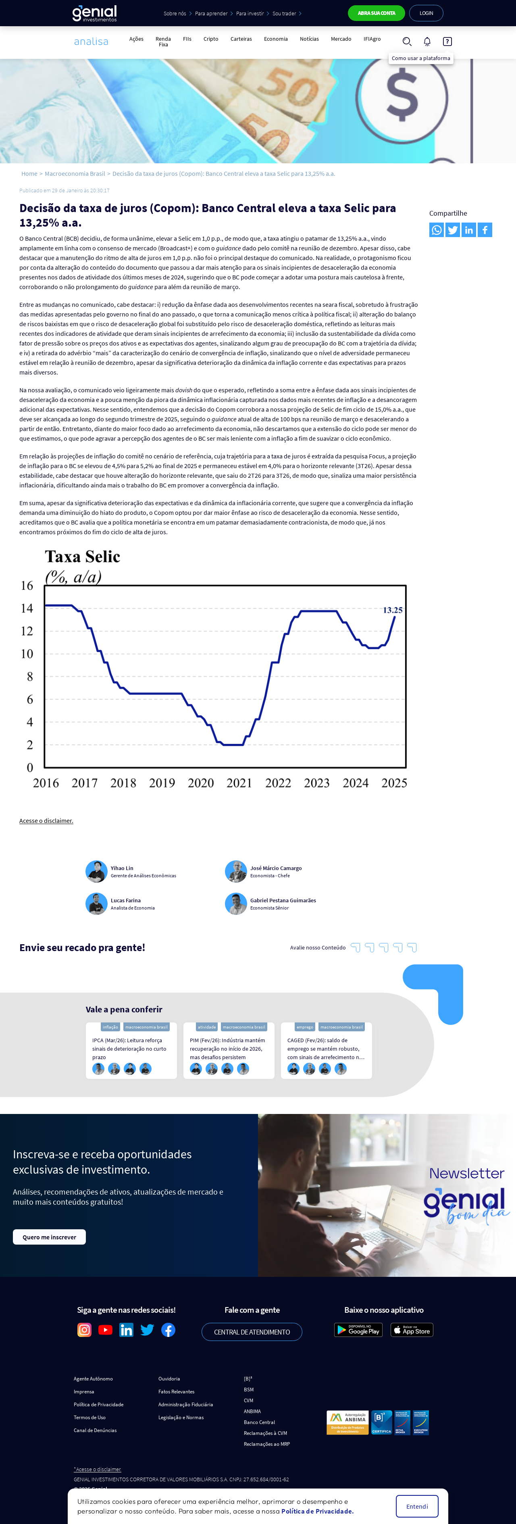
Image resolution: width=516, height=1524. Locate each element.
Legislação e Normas (181, 1417)
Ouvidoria (169, 1378)
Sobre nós (175, 13)
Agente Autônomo (93, 1378)
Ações (136, 38)
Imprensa (84, 1391)
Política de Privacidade (98, 1404)
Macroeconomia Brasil (75, 173)
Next (384, 1051)
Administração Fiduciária (185, 1404)
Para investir (250, 13)
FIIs (187, 38)
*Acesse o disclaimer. (97, 1469)
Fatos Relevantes (176, 1391)
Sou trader (284, 13)
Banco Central (259, 1422)
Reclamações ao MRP (267, 1444)
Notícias (309, 38)
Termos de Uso (90, 1417)
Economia (276, 38)
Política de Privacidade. (317, 1511)
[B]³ (248, 1378)
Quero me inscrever (49, 1237)
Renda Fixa (163, 41)
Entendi (417, 1506)
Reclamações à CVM (265, 1433)
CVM (248, 1400)
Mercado (341, 38)
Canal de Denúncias (95, 1430)
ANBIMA (252, 1411)
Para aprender (211, 13)
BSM (249, 1389)
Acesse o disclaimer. (46, 820)
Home (29, 173)
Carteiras (241, 38)
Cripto (211, 38)
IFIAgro (372, 38)
